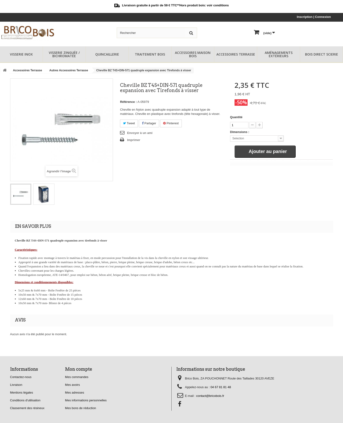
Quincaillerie (107, 54)
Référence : (128, 102)
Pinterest (171, 123)
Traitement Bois (150, 54)
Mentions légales (21, 392)
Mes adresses (74, 392)
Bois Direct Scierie (321, 54)
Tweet (129, 123)
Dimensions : (239, 132)
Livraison (16, 385)
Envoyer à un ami (140, 133)
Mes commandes (76, 377)
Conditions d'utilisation (25, 400)
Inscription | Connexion (314, 17)
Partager (149, 123)
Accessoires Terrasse (235, 54)
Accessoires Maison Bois (193, 54)
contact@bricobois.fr (210, 396)
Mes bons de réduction (80, 408)
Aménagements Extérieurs (279, 54)
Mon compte (78, 369)
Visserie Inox (21, 54)
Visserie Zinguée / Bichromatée (64, 54)
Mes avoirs (72, 385)
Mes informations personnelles (86, 400)
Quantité (236, 117)
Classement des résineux (27, 408)
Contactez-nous (21, 377)
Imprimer (133, 140)
